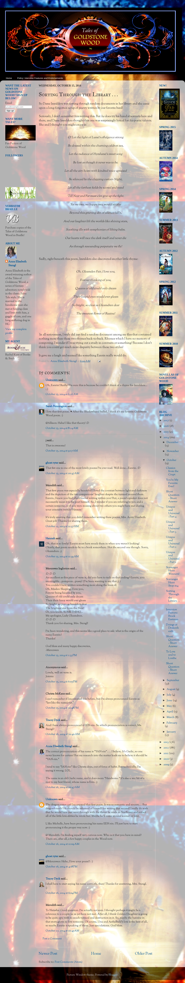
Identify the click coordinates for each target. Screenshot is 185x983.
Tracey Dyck (53, 720)
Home (9, 78)
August (171, 689)
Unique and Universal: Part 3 (173, 527)
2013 (166, 742)
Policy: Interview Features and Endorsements (40, 78)
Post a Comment (52, 939)
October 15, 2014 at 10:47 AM (62, 473)
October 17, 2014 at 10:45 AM (62, 931)
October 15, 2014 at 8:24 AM (62, 428)
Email (8, 103)
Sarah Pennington (56, 406)
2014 (166, 438)
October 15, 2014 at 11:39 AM (62, 557)
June (170, 701)
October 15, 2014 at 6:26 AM (62, 394)
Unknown (52, 380)
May (169, 706)
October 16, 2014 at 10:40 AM (63, 734)
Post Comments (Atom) (68, 962)
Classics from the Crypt (172, 471)
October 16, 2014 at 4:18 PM (61, 867)
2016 (166, 426)
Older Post (143, 953)
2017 (166, 421)
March (171, 717)
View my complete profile (16, 331)
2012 (166, 748)
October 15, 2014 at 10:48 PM (62, 708)
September (173, 680)
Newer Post (48, 953)
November (173, 451)
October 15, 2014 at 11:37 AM (62, 526)
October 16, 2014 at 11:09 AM (62, 844)
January (171, 732)
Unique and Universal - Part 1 (173, 557)
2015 (166, 432)
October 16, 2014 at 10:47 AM (63, 787)
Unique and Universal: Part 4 (173, 512)
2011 (166, 753)
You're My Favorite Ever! (172, 483)
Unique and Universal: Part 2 (173, 542)
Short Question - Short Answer (172, 497)
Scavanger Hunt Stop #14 (172, 582)
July (169, 695)
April (170, 712)
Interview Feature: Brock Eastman (172, 614)
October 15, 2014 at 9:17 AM (62, 451)
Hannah (50, 539)
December (172, 442)
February (172, 723)
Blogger (113, 975)
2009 (166, 765)
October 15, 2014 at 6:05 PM (61, 682)
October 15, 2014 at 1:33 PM (61, 655)
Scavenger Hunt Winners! (172, 571)
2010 (166, 759)
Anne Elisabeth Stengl (59, 746)
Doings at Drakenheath (172, 628)
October (171, 460)
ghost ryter (52, 463)
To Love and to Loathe (171, 655)
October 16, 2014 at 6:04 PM (62, 893)
